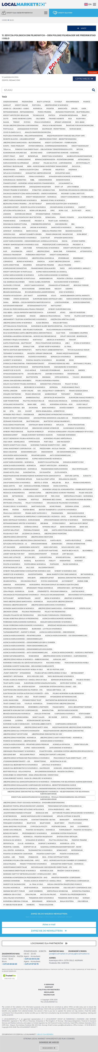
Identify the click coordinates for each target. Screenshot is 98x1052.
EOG (19, 411)
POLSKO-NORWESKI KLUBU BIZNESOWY (68, 693)
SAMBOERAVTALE (33, 397)
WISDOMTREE (65, 561)
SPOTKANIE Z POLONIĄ (12, 503)
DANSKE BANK (44, 289)
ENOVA (64, 241)
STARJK (33, 316)
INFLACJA (60, 425)
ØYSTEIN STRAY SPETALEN (67, 836)
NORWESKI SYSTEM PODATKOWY (64, 833)
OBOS (17, 248)
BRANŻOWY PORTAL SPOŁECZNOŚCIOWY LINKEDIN (23, 806)
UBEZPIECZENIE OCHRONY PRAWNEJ (60, 493)
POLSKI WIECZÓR (85, 493)
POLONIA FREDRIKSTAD (31, 612)
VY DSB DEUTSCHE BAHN (12, 905)
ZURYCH (64, 717)
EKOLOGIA (76, 166)
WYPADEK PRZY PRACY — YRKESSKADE (18, 414)
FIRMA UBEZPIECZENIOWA (13, 707)
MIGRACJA (79, 227)
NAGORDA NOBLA (53, 663)
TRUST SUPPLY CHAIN (11, 683)
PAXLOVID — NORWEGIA (12, 197)
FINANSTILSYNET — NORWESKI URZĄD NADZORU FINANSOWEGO (29, 183)
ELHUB (30, 591)
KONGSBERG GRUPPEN (78, 333)
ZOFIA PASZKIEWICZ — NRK (59, 809)
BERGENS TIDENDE (81, 285)
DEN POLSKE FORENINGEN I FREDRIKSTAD (54, 615)
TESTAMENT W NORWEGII (13, 353)
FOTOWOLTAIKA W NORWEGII (47, 248)
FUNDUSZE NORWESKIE (66, 435)
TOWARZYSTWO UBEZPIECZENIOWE (60, 703)
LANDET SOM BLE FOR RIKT (14, 554)
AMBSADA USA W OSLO (12, 894)
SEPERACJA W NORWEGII (61, 357)
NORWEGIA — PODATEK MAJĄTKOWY (38, 836)
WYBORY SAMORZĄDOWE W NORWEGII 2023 (21, 244)
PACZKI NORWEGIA (70, 564)
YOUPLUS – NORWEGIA (33, 703)
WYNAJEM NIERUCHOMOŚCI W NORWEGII (65, 176)
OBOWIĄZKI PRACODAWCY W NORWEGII (19, 751)
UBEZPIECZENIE (43, 251)
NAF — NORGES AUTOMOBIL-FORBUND (34, 486)
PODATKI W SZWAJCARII (69, 854)
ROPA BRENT (82, 234)
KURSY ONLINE (27, 391)
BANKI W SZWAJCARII (11, 727)
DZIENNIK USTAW (72, 506)
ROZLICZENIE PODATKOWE (14, 425)
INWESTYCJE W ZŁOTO (12, 370)
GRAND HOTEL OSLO (11, 472)
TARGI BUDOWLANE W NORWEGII (61, 676)
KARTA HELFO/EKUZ (73, 540)
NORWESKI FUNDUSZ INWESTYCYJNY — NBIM (48, 445)
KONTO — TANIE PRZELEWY (14, 146)
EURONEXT (51, 312)
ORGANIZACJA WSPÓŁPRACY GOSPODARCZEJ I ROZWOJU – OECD (40, 516)
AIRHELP (36, 163)
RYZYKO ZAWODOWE (49, 581)
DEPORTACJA (8, 843)
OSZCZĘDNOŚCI (61, 224)
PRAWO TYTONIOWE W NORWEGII (33, 864)
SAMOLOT (7, 105)
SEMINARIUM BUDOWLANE (61, 680)
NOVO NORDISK (28, 289)
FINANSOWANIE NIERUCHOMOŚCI (54, 469)
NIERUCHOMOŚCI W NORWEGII (15, 258)
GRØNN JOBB (82, 581)
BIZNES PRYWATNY (10, 833)
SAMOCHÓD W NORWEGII (61, 227)
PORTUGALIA (8, 129)
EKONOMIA (33, 408)
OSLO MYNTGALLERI (80, 469)
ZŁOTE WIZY (76, 210)
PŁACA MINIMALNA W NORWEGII (59, 329)
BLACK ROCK (69, 370)
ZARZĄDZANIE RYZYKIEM (27, 129)
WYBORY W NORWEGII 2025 (65, 571)
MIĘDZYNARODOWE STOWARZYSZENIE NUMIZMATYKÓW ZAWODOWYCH (32, 476)
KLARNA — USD (9, 857)
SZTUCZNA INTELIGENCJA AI (14, 210)
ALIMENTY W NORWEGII (12, 360)
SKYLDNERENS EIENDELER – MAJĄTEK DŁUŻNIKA (54, 771)
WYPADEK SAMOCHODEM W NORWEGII (18, 608)
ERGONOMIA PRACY (29, 581)
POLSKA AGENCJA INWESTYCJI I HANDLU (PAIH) (42, 881)
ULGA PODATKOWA (85, 217)
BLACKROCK (40, 561)
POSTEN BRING (29, 510)
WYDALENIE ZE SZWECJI (35, 840)
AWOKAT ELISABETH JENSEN (30, 234)
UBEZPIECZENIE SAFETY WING (36, 727)
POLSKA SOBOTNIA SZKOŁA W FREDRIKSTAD (20, 618)
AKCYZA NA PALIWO (48, 894)
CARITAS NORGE (77, 591)
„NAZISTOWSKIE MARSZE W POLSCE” (17, 813)
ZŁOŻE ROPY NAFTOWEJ (48, 550)
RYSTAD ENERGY (59, 523)
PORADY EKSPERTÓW (11, 748)
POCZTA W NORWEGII (11, 564)
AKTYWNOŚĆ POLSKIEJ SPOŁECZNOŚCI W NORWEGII (73, 813)
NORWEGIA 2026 (46, 871)
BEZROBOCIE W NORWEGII (34, 387)
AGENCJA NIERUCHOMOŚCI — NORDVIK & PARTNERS (72, 652)
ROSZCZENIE (34, 656)
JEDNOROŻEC (56, 544)
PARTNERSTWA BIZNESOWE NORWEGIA (61, 700)
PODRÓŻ (86, 102)
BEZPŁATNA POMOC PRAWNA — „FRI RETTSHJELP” (22, 204)
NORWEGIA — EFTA (67, 843)
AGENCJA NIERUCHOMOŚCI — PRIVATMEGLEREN (22, 635)
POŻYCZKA (36, 105)
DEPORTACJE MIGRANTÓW (54, 397)
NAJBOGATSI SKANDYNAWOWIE (79, 156)
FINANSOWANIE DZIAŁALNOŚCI (43, 268)
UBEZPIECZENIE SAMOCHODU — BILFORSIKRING (22, 142)
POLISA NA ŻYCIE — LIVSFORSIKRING (58, 163)
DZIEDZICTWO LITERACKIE (50, 384)
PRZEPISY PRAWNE (79, 840)
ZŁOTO (5, 118)
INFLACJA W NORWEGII (12, 173)
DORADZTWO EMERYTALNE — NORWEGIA (67, 864)
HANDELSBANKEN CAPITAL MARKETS (75, 295)
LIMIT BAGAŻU (67, 554)
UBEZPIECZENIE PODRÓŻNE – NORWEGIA (19, 737)
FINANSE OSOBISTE (56, 118)
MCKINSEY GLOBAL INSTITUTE (73, 193)
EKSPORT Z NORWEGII (47, 843)
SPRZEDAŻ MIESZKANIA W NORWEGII (62, 625)
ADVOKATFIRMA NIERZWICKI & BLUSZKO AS (51, 418)
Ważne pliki (49, 995)
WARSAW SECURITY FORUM (14, 891)
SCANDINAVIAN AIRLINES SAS (15, 153)
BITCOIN (80, 149)
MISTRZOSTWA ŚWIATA (41, 367)
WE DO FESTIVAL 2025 (55, 669)
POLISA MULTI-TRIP (10, 533)
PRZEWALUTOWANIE (32, 530)
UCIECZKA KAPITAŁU (11, 836)
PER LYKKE (55, 496)
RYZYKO (27, 122)
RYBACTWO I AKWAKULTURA (43, 190)
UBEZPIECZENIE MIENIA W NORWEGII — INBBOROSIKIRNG (26, 659)
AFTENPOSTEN (86, 251)
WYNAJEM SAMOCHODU (63, 238)
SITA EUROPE (8, 686)
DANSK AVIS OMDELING (12, 830)
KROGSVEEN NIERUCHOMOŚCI (15, 455)
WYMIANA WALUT (49, 527)
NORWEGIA (37, 108)
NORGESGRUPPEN (80, 820)
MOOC (88, 210)
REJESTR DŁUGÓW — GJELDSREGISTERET (19, 139)
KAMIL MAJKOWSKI (10, 700)
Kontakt (49, 987)
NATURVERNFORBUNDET (13, 306)
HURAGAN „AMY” (59, 659)
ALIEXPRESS (42, 295)
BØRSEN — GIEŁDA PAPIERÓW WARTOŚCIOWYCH (31, 302)
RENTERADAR (88, 520)
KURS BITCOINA (45, 557)
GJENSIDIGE (8, 261)
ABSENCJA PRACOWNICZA (50, 316)
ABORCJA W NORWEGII (56, 340)
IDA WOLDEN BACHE (78, 516)
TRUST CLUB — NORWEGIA (58, 221)
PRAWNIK (78, 394)
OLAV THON (60, 333)
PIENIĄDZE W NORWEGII (13, 823)
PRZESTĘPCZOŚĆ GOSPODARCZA (56, 244)
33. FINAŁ (67, 346)
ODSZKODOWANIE (10, 102)
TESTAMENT (65, 394)
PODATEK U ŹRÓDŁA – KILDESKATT (70, 278)
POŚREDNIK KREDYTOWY (36, 255)
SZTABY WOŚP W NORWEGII (49, 346)
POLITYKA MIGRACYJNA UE (33, 401)
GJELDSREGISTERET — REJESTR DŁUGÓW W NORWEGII (24, 207)
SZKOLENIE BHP (9, 754)
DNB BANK (46, 377)
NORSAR (86, 898)
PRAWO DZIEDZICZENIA (78, 391)
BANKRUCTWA (48, 710)
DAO (72, 826)
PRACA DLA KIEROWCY (12, 513)
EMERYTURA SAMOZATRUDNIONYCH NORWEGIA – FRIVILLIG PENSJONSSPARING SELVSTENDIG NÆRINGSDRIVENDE (48, 798)
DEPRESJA (53, 387)
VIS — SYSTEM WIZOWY (26, 686)
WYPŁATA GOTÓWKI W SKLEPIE (15, 820)
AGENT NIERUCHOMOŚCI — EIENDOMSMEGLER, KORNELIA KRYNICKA (30, 241)
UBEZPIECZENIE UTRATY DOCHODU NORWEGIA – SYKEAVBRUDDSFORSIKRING (34, 802)
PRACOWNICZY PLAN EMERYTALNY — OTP (70, 758)
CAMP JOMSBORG (36, 891)
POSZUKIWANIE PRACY (71, 387)
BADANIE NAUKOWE (74, 231)
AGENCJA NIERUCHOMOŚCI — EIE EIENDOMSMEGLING (66, 635)
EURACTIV (87, 476)
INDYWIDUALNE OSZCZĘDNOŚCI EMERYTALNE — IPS (51, 867)
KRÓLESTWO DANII (62, 173)
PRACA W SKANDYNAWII (52, 125)
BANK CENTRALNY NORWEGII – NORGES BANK (21, 520)
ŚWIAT (84, 115)
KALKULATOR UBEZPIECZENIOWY (60, 601)
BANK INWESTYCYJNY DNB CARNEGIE (62, 574)
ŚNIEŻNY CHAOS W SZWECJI (68, 871)
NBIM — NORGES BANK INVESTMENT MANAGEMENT (47, 166)
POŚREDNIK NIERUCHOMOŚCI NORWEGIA (19, 622)
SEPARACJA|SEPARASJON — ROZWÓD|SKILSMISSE (54, 159)
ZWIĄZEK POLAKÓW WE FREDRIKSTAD (18, 615)
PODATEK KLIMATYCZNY (46, 854)
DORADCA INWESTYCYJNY (73, 462)
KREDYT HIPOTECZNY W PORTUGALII (17, 272)
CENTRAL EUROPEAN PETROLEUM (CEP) (19, 550)
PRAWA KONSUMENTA (82, 482)
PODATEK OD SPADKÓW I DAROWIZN (17, 854)
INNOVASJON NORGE (75, 513)
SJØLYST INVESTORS (77, 312)
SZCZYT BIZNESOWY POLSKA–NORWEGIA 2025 (21, 438)
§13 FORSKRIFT (67, 581)
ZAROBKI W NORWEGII (54, 374)
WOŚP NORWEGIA (31, 887)
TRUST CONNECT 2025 (12, 703)
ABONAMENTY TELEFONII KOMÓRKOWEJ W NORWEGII (25, 319)
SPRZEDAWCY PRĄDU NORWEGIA (40, 588)
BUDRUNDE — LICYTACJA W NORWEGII (47, 629)
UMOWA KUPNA (35, 493)
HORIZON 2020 (9, 234)
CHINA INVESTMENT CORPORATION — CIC (19, 448)
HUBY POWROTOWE (11, 401)
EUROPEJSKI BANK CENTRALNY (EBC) (47, 299)
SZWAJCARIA (50, 217)
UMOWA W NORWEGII (38, 227)
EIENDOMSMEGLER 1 (29, 452)
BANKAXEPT (64, 820)
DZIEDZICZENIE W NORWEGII (51, 741)
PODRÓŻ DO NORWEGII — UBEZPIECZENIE (19, 741)
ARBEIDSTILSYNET (47, 578)
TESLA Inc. (7, 149)
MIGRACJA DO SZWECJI (12, 840)
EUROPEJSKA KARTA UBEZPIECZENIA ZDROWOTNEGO (24, 540)
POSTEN (15, 510)
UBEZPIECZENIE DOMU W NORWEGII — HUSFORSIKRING (65, 656)
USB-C (67, 343)
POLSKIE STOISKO (83, 680)
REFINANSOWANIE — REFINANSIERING (18, 112)
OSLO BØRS (40, 118)
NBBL (32, 180)
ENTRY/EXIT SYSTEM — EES (70, 683)
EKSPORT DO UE (30, 847)
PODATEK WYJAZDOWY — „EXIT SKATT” (18, 295)
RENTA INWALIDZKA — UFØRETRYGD (50, 411)
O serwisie (49, 984)
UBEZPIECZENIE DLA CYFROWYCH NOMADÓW (21, 731)
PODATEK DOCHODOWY (12, 377)
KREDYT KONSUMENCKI (59, 255)
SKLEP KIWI (31, 823)
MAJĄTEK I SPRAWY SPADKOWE (39, 353)
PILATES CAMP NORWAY (83, 316)
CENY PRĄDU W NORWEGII (13, 357)
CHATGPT (81, 207)
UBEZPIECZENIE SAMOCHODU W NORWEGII (48, 605)
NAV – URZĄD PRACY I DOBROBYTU (51, 391)
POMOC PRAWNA (44, 112)
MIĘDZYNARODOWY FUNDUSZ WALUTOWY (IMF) (66, 136)
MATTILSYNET (56, 306)
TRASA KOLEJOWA (46, 905)
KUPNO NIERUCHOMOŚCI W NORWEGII (18, 275)
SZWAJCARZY (62, 850)
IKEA (70, 118)
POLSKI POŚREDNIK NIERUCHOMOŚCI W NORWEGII (23, 625)
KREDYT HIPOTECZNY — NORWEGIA (54, 465)
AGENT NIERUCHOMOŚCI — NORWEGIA (18, 462)
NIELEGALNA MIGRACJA (57, 401)
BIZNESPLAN (33, 156)
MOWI (71, 360)
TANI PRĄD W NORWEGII (13, 588)
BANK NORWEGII (48, 408)
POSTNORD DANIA (59, 826)
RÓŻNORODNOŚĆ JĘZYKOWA (38, 720)
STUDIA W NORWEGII (82, 343)
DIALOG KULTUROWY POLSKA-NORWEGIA (19, 384)
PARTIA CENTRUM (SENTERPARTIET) (17, 350)
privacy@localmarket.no (79, 954)
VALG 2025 (30, 567)
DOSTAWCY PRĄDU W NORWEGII (16, 340)
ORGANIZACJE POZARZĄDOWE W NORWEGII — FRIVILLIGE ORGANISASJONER (33, 595)
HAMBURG (30, 905)
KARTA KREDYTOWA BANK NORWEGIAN (67, 530)
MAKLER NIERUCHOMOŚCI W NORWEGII (56, 622)
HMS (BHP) (31, 578)
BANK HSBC (32, 404)
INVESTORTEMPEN (35, 574)
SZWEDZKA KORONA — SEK (14, 408)
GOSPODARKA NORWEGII (64, 714)
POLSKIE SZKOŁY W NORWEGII (15, 506)
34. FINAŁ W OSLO (36, 884)
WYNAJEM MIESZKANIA (68, 115)
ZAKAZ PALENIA (9, 864)
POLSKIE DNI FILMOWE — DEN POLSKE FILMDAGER (23, 329)
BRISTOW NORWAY (10, 289)
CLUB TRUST (45, 238)
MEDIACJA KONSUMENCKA (14, 493)
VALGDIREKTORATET (46, 567)
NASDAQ (27, 561)
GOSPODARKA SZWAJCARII (66, 724)
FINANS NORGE (9, 221)
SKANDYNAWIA (9, 169)
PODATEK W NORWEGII (81, 418)
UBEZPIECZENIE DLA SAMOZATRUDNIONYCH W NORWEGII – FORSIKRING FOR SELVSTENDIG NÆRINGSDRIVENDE (47, 782)
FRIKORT (72, 340)
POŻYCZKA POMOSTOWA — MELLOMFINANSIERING (23, 136)
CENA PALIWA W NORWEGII (14, 898)
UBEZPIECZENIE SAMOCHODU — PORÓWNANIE (56, 608)
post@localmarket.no (58, 954)
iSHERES (81, 370)
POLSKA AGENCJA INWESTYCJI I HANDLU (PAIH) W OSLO (25, 680)
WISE (46, 530)
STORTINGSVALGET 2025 (12, 567)
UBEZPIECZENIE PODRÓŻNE (55, 533)
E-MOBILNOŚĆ (25, 221)
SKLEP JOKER (45, 823)
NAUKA (6, 122)
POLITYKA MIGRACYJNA (58, 840)
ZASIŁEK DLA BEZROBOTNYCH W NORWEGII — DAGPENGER (26, 768)
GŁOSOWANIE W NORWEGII (74, 428)
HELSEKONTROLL (10, 581)
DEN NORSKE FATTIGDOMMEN (80, 595)
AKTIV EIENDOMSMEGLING (60, 455)
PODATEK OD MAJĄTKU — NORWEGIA (40, 830)
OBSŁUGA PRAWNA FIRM (52, 231)
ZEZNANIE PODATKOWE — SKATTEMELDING (72, 112)
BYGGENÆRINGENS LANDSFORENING (40, 292)
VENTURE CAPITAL (72, 476)
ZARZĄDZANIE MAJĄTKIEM (40, 187)
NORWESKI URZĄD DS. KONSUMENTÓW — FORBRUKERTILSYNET (68, 489)
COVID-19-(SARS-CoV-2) (12, 132)
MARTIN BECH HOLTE (70, 550)
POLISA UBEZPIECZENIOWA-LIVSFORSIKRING (21, 125)
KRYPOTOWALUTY (83, 163)
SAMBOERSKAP (51, 394)
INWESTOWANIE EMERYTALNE (15, 867)
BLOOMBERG (88, 550)
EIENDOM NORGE (63, 180)
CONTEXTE (7, 479)
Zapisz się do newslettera (49, 930)
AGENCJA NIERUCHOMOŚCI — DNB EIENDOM (56, 632)
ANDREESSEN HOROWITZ (29, 547)
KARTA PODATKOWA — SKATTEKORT (17, 343)
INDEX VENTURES (50, 547)
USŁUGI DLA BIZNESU (45, 1034)
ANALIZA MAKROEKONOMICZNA (38, 132)
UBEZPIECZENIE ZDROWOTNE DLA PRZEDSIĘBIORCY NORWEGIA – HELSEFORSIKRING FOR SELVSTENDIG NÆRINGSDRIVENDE (48, 793)
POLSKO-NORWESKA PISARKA (47, 380)
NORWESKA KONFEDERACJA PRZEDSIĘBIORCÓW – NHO (25, 877)
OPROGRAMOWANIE (39, 544)
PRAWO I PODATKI (67, 217)
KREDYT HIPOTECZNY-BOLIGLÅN (16, 115)
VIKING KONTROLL (60, 486)
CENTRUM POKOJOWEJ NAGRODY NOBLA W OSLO (23, 669)
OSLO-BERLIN (83, 901)
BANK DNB (58, 251)
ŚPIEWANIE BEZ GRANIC (52, 499)
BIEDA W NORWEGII (52, 598)
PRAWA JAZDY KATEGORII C (36, 513)
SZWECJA (7, 248)
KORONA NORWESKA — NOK (14, 227)
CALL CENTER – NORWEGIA (13, 850)
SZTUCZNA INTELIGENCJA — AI (15, 544)
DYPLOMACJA (8, 499)
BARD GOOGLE (32, 231)
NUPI (5, 251)
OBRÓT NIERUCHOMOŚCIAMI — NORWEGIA (20, 469)
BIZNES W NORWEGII (25, 261)
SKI (4, 411)
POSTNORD (54, 564)
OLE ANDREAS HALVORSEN (14, 282)
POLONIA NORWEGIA (11, 887)
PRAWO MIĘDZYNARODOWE (67, 353)
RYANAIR (54, 554)
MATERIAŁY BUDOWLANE (13, 166)
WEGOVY (58, 289)
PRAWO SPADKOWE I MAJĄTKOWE (59, 234)
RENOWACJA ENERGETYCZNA (15, 224)
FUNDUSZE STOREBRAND (50, 370)
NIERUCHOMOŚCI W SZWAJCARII (79, 299)
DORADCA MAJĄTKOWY (12, 397)
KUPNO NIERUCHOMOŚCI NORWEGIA (47, 459)
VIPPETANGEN (34, 442)
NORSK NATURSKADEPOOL (14, 656)
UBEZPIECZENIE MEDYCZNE (42, 537)
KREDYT (29, 251)
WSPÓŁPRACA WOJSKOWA (57, 891)
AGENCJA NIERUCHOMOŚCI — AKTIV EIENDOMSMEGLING (25, 652)
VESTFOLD (35, 499)
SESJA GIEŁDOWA (10, 452)
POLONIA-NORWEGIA (11, 387)
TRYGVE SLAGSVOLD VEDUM (78, 350)
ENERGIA (41, 261)
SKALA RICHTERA (67, 901)
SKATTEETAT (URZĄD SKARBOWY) (57, 421)
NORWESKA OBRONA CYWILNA (15, 901)
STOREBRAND (63, 258)
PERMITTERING (40, 761)
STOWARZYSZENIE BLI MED (58, 363)
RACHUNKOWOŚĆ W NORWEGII (66, 282)
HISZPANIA (72, 169)
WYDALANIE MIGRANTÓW (13, 404)
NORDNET (79, 561)
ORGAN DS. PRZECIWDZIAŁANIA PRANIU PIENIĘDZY (23, 309)
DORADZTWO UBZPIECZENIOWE (38, 173)
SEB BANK (44, 523)
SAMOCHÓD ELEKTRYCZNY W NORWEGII (62, 204)
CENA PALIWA (30, 894)
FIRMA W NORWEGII (37, 176)
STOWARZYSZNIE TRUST (31, 700)
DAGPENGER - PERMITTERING (54, 129)
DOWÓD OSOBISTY (66, 408)
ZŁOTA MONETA (61, 472)
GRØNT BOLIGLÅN (81, 744)
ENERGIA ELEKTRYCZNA (29, 169)
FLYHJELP (58, 102)
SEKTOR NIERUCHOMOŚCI (68, 710)
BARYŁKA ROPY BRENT (79, 523)
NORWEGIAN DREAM (23, 214)
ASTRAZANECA (84, 159)
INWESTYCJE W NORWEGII (13, 574)
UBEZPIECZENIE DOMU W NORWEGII (17, 323)
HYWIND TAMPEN (78, 241)
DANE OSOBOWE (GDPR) (22, 118)
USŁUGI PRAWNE (64, 265)
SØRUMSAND (37, 901)
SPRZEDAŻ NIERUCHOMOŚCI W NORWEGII (20, 238)
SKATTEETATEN (32, 377)
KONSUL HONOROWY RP (37, 496)
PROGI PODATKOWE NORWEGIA (48, 343)
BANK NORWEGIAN (68, 527)
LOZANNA (7, 720)
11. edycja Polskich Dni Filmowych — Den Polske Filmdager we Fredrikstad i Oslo (49, 37)
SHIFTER (6, 516)
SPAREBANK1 (78, 258)
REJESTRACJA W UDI (58, 761)
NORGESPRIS (20, 584)
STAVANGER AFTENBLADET (59, 285)
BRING (5, 510)
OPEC (52, 210)
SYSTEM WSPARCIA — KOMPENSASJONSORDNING (48, 146)
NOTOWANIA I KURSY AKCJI (80, 448)
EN (88, 4)
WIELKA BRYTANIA (60, 323)
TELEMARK (22, 499)
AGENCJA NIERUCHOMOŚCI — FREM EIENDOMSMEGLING (25, 646)
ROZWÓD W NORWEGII (37, 357)
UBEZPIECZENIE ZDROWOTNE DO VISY (47, 734)
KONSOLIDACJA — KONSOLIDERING (17, 159)
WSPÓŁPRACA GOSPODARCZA (77, 881)
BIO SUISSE (53, 717)
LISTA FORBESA (73, 187)
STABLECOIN (33, 857)
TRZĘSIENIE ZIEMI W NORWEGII (41, 898)
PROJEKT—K (39, 221)
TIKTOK (67, 316)
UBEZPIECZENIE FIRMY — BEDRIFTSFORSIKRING (58, 139)
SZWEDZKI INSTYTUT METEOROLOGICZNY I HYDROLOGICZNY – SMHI (30, 874)
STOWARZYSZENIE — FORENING (48, 214)
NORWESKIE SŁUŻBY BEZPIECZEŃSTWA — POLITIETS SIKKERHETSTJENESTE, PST (62, 326)
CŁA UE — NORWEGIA (26, 843)
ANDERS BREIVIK (46, 278)
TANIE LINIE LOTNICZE (12, 557)
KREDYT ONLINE (21, 105)
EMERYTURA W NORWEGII (52, 156)
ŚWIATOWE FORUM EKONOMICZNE (80, 125)
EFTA (12, 411)
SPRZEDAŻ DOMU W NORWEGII (15, 629)
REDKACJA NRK (42, 813)
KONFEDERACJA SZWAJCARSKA (16, 717)
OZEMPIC (69, 289)
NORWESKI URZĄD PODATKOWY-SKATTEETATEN (22, 217)
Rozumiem (49, 1048)
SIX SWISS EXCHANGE (11, 561)
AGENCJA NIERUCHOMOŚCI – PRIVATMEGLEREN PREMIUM (26, 744)
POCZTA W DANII (75, 823)
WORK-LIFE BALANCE (38, 210)
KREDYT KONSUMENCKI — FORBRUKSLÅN (77, 197)
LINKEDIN (7, 214)
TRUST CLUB (8, 697)
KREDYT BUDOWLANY (80, 146)
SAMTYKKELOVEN (38, 506)
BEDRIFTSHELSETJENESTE (13, 578)
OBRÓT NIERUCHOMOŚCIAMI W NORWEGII (20, 200)
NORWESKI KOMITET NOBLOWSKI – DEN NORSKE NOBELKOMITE (28, 666)
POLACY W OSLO (71, 384)
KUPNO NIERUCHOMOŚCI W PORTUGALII (19, 278)
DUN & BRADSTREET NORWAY (80, 707)
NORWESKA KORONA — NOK (61, 404)
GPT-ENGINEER (9, 547)
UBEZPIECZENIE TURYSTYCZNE (15, 734)
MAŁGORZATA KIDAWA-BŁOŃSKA (79, 499)
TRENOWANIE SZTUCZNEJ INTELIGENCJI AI (65, 806)
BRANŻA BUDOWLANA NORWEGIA (16, 714)
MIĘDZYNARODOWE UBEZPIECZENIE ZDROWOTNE (63, 731)
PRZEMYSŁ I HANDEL (11, 847)
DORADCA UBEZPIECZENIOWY (15, 605)
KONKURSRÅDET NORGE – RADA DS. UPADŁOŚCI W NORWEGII (27, 778)
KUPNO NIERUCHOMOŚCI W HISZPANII (53, 275)
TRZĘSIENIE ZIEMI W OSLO (68, 898)
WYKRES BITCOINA (63, 557)
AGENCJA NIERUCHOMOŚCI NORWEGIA (58, 618)
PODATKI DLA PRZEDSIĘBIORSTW (73, 894)
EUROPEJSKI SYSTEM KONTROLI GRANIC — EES (57, 686)
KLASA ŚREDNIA (42, 323)
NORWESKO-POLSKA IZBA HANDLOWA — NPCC (21, 860)
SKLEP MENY (59, 823)
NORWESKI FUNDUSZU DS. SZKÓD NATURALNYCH (22, 663)
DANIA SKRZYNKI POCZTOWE (14, 826)
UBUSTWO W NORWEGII (73, 598)
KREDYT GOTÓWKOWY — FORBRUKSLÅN (61, 142)
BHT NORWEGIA (87, 574)
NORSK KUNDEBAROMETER (14, 187)
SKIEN (5, 496)
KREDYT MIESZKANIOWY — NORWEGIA (41, 197)
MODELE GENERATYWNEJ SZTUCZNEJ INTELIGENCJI (23, 809)
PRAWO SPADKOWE (33, 394)
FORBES (6, 299)
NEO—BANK (80, 122)
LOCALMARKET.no (66, 183)
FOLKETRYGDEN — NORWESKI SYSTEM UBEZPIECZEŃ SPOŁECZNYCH (66, 751)
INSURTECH (59, 169)
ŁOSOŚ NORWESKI (62, 302)
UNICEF (38, 598)
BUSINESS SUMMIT (10, 435)
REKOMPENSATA (72, 102)
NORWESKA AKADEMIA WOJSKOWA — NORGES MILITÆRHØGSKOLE (29, 336)
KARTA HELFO (55, 540)
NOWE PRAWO (55, 506)
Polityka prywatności (49, 989)
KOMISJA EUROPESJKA (80, 401)
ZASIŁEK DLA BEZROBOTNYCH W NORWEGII (20, 765)
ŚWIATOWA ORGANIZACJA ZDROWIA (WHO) (76, 190)
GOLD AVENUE (30, 370)
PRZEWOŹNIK (27, 102)
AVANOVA (7, 584)
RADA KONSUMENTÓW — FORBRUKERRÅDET (21, 489)
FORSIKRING (71, 251)
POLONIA (93, 72)
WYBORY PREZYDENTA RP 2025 (15, 428)
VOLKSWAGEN (16, 251)
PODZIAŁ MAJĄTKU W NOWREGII (39, 360)
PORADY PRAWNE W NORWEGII (15, 190)
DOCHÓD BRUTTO (34, 374)
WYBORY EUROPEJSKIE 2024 (59, 309)
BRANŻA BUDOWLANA (12, 292)
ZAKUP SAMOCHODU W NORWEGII (16, 482)
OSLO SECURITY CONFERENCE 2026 (77, 887)
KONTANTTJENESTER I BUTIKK (43, 820)
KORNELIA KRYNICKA (61, 744)
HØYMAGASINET (77, 673)
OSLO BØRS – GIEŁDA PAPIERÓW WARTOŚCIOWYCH (23, 312)
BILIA (67, 482)
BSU (72, 224)
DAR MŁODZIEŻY (63, 442)
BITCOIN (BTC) (30, 557)
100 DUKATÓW (45, 472)
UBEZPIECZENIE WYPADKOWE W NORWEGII (55, 414)
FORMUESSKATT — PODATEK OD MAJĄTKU (75, 830)
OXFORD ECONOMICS (11, 527)
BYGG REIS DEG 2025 (35, 676)
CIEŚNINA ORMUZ (31, 527)
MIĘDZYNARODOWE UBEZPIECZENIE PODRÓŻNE (71, 727)
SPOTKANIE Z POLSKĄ (82, 363)
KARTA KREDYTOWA (11, 265)
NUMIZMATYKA (29, 472)
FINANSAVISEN (57, 513)
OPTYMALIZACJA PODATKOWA (15, 326)
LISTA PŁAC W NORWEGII (51, 765)
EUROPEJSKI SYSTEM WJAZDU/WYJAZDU (40, 683)
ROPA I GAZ (63, 210)
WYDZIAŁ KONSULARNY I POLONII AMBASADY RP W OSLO (70, 431)
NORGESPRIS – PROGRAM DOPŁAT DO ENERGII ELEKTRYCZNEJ (54, 584)
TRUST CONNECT (39, 697)
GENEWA (88, 717)
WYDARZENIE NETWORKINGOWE (63, 697)
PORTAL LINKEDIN (10, 391)
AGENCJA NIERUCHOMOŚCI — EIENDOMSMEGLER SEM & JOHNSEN (29, 642)
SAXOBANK (21, 316)
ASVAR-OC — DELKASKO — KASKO (16, 108)
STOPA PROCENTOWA (76, 425)
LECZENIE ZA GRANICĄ (31, 533)
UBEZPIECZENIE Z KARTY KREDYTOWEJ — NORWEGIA (61, 737)
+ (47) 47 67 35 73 (31, 964)
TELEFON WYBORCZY (35, 431)
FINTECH (51, 115)
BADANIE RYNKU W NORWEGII (53, 200)
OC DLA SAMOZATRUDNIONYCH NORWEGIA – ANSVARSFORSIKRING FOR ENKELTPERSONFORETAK (42, 788)
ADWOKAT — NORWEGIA (12, 231)
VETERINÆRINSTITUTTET (37, 306)
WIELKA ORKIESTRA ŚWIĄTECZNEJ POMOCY (64, 884)
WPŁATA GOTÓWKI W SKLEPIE (68, 816)
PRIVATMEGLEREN (38, 455)
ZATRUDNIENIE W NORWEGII (60, 748)
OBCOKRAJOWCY (85, 408)
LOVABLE (88, 540)
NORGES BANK (75, 129)
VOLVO (53, 295)
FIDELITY (52, 561)
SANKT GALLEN (38, 717)
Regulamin (49, 992)
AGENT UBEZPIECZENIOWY (59, 261)
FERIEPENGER (73, 374)
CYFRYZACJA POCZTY (38, 826)
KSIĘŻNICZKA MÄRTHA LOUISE (63, 319)
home (4, 20)
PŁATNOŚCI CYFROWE (11, 285)
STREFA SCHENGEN (21, 299)
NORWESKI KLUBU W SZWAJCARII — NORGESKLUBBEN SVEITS (27, 724)
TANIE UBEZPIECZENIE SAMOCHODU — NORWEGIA (23, 601)
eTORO (62, 312)
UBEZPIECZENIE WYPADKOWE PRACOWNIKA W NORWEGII (26, 758)
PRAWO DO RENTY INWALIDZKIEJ (16, 418)
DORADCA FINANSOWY (12, 255)
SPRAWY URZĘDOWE (63, 122)
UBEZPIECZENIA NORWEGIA (43, 258)
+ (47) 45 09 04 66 (31, 959)
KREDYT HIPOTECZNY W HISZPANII (77, 248)
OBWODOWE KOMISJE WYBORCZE (45, 428)
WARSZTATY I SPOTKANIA (13, 676)
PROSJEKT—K (78, 244)
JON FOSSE (27, 248)
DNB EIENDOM (47, 452)
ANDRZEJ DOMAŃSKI (11, 881)
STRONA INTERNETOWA (75, 544)
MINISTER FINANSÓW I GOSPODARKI (65, 877)
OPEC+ (43, 404)
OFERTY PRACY (9, 156)
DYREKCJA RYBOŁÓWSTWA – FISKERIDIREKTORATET (23, 363)
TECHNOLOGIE (38, 115)
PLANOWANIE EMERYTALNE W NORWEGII (19, 871)
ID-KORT (28, 411)
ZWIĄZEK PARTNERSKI (12, 394)
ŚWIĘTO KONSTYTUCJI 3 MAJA (15, 445)
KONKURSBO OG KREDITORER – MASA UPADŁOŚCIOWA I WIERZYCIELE (30, 775)
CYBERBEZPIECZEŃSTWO (41, 224)
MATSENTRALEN (24, 598)
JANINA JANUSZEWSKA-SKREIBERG (17, 380)
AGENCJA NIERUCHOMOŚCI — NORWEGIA (19, 465)
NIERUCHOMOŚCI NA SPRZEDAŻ (16, 163)
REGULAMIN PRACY (27, 754)
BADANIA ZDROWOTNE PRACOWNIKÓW (74, 578)
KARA (84, 108)
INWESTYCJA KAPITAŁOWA (48, 462)
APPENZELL (76, 717)
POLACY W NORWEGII (34, 503)
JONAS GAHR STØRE (11, 346)
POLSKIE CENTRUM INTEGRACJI (15, 367)
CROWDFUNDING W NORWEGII (62, 207)
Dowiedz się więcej (49, 1042)
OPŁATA (74, 108)
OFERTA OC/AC (85, 608)
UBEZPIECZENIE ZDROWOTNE (15, 537)
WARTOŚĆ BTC (79, 557)
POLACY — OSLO (23, 697)
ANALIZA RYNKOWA (42, 714)
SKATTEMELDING (33, 421)
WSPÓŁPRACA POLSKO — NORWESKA (78, 496)
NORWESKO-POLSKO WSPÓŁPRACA (58, 438)
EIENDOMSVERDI (45, 180)
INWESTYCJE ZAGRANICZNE (14, 884)
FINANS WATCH (58, 707)
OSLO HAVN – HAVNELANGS (14, 442)
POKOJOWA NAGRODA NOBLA (77, 663)
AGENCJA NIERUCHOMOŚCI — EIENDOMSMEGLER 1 (23, 639)
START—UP (59, 187)
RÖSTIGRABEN (84, 714)
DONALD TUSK (28, 346)
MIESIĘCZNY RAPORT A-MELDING (52, 754)
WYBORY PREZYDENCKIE (13, 431)
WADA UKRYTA (9, 486)
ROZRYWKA (81, 118)
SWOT (21, 156)
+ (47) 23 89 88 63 (9, 964)
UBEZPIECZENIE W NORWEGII (56, 105)
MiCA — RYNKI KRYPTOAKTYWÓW (55, 857)
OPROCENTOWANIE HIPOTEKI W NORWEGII (61, 520)
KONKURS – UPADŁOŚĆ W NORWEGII (68, 768)
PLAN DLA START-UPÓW (45, 479)
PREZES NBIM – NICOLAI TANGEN (53, 448)
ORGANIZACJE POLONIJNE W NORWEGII (63, 503)
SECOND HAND (36, 153)
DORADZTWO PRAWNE (45, 265)
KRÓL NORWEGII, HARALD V (80, 268)
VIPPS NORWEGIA (62, 377)
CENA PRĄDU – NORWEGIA (13, 591)
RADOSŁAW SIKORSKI (50, 887)
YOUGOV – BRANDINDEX (82, 377)
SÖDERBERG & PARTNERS (38, 707)
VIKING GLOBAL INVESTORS (39, 282)
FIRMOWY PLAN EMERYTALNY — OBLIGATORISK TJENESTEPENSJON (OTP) (43, 149)
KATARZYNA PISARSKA (81, 891)
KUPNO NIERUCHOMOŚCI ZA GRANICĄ (51, 272)
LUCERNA (19, 720)
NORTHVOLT (38, 340)
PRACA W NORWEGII (42, 122)
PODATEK (50, 108)
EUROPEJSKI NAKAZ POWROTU (81, 397)
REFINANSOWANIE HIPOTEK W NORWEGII (19, 523)
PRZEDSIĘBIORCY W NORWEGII (34, 833)
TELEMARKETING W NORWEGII (40, 850)
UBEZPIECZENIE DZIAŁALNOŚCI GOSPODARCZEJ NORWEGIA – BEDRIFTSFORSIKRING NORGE (39, 785)
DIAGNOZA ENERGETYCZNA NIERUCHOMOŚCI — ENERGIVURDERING (30, 193)
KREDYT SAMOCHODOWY (34, 285)
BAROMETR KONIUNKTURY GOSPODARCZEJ (20, 710)
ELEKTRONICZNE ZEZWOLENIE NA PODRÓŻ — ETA (23, 690)
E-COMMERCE (83, 826)
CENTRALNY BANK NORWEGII (40, 425)
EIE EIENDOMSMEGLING (66, 452)
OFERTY (77, 261)
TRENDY (16, 122)
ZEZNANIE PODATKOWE (12, 421)
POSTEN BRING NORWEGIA (35, 564)
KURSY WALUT (82, 404)
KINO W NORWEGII (66, 292)
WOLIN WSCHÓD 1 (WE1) (70, 547)
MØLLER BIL (56, 482)
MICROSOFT (8, 316)
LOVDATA (86, 506)
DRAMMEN (27, 265)
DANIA (5, 302)
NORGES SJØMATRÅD (81, 302)
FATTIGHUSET (8, 598)
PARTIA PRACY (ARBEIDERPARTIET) (49, 350)
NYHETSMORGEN (10, 816)
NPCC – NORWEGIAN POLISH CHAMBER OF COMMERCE (65, 860)
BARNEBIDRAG (81, 357)
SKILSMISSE (60, 360)
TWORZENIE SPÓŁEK (24, 479)
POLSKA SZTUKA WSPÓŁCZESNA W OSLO (51, 673)
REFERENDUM (77, 850)
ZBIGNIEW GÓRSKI (10, 612)
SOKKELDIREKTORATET (38, 554)
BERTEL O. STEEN (41, 482)
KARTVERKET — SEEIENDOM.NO (15, 459)
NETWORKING (17, 496)
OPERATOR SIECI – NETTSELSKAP (70, 588)
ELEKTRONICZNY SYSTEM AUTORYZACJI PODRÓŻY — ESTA (26, 693)
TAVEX (62, 268)
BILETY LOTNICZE (43, 102)
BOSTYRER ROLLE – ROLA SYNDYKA (17, 771)
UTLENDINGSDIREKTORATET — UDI (16, 761)
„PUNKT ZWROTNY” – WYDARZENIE (17, 673)
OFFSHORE (47, 169)
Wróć (81, 28)
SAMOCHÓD (62, 108)
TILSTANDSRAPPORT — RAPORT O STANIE (19, 632)
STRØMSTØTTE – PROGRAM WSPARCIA (52, 591)
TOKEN (21, 857)
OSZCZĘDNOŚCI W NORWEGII (65, 367)
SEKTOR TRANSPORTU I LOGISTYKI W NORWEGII (58, 510)
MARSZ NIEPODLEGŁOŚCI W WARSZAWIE (37, 816)
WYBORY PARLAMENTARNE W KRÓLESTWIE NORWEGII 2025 (26, 571)
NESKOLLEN (51, 901)
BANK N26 (84, 527)
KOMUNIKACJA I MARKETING (14, 180)
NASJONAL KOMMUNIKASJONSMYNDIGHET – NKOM (60, 847)
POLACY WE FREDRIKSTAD (55, 612)
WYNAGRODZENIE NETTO (13, 374)
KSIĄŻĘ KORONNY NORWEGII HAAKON (37, 435)
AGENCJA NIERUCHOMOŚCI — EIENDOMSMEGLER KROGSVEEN (27, 649)
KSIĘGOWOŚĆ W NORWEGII (14, 176)
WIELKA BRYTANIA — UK (55, 690)
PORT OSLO (48, 442)
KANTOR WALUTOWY (11, 530)
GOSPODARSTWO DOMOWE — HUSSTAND (62, 153)
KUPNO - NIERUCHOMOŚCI (34, 748)
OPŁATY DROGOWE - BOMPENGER (73, 336)
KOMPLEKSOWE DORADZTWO (15, 268)
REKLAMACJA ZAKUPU (68, 479)
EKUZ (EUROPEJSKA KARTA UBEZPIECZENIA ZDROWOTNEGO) (27, 333)
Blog (12, 20)
